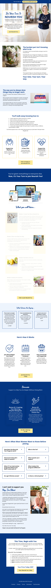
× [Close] (49, 1)
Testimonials (36, 585)
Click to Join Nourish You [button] (25, 298)
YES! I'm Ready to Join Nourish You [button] (25, 162)
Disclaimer (29, 585)
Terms (23, 585)
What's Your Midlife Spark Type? (30, 1)
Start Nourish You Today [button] (25, 571)
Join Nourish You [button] (13, 31)
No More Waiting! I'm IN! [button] (25, 431)
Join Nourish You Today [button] (25, 375)
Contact (13, 585)
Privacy (18, 585)
